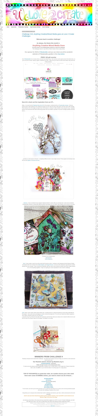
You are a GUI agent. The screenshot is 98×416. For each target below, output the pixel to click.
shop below (60, 54)
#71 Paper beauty (48, 385)
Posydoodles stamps (63, 105)
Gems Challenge (45, 27)
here (42, 315)
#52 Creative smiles (48, 387)
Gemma (25, 202)
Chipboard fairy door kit (38, 105)
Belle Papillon (41, 264)
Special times (49, 257)
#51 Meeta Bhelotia (45, 363)
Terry (24, 263)
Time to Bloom (48, 259)
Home (8, 27)
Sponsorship (13, 27)
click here (53, 405)
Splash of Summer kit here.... (33, 160)
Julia (23, 312)
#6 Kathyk (48, 383)
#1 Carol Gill (44, 381)
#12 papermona (48, 384)
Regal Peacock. (50, 264)
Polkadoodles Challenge (23, 27)
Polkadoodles (44, 52)
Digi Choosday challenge (35, 27)
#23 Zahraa (48, 380)
